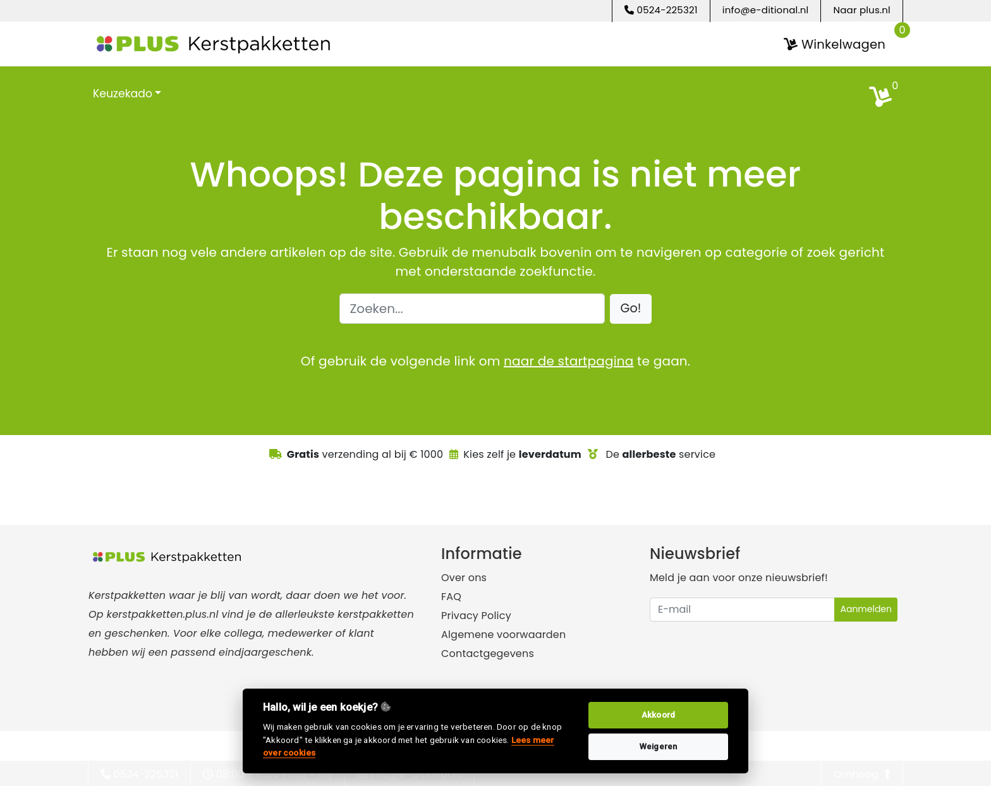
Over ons (464, 577)
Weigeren (659, 746)
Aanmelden (866, 608)
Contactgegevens (487, 653)
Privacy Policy (476, 615)
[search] (887, 92)
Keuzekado (122, 93)
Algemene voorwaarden (503, 634)
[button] (631, 308)
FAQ (451, 596)
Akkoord (658, 715)
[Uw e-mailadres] (742, 609)
